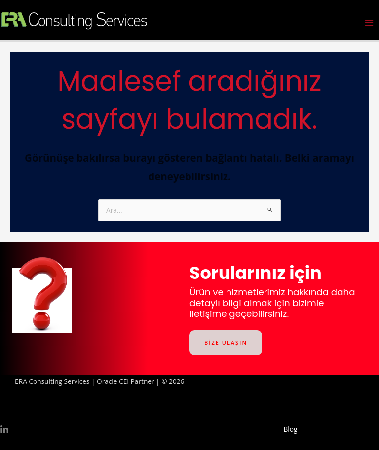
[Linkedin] (4, 429)
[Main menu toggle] (369, 23)
